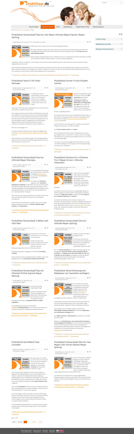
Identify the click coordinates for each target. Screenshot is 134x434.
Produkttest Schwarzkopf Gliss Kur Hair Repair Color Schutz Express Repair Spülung (72, 344)
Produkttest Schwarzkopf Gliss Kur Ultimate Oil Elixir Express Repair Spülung (28, 273)
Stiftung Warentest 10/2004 (80, 205)
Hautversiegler (58, 330)
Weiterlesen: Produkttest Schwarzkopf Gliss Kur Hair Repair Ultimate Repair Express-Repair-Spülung (41, 75)
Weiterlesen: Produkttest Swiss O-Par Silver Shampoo (28, 145)
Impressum (37, 431)
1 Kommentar (16, 265)
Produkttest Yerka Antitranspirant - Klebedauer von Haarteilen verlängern (71, 272)
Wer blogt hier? (26, 431)
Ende (40, 422)
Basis (74, 365)
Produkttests (26, 30)
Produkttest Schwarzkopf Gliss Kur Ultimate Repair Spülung (70, 222)
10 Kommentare (23, 212)
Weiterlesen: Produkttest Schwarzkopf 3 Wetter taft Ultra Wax (30, 262)
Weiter (34, 422)
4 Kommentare (75, 75)
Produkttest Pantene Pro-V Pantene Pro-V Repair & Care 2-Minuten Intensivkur (71, 160)
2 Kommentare (76, 215)
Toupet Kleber (82, 292)
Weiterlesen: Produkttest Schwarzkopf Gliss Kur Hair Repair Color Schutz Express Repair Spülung (71, 386)
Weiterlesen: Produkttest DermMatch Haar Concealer (28, 412)
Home (20, 30)
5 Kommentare (65, 265)
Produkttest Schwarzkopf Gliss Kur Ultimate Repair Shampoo (28, 159)
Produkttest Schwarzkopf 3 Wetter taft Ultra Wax (30, 222)
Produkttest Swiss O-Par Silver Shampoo (26, 82)
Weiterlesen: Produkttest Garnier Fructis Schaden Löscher (71, 149)
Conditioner (15, 307)
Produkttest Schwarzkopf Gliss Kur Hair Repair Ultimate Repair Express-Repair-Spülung (48, 36)
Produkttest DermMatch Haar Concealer (26, 343)
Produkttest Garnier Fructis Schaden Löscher (71, 82)
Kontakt (45, 431)
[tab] (122, 39)
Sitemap (52, 431)
